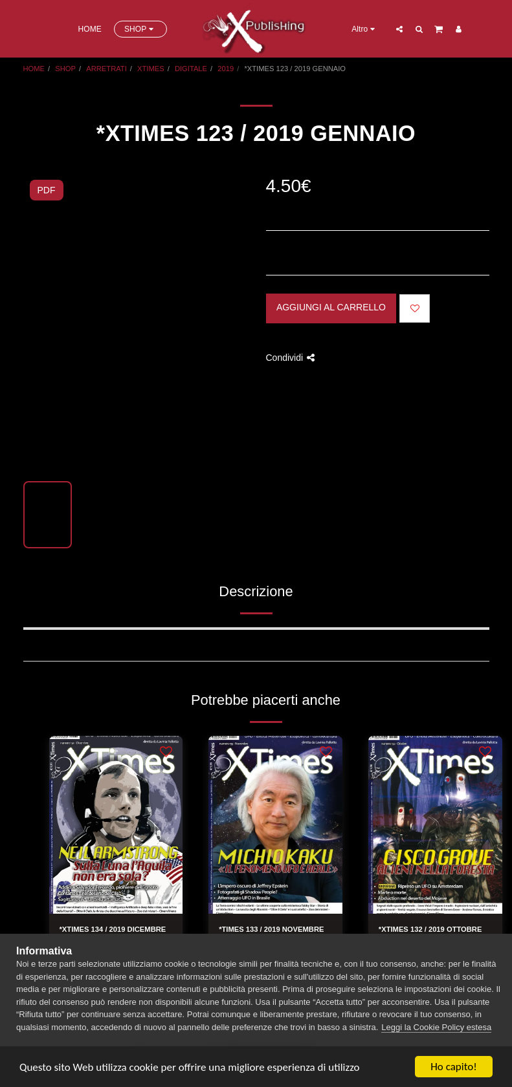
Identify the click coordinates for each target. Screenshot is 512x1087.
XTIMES (150, 68)
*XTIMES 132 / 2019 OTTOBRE (430, 929)
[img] (116, 825)
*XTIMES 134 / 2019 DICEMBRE (113, 929)
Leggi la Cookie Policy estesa (436, 1027)
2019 (225, 68)
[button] (399, 29)
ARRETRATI (106, 68)
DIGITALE (191, 68)
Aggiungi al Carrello (331, 307)
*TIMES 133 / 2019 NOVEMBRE (271, 929)
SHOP (65, 68)
